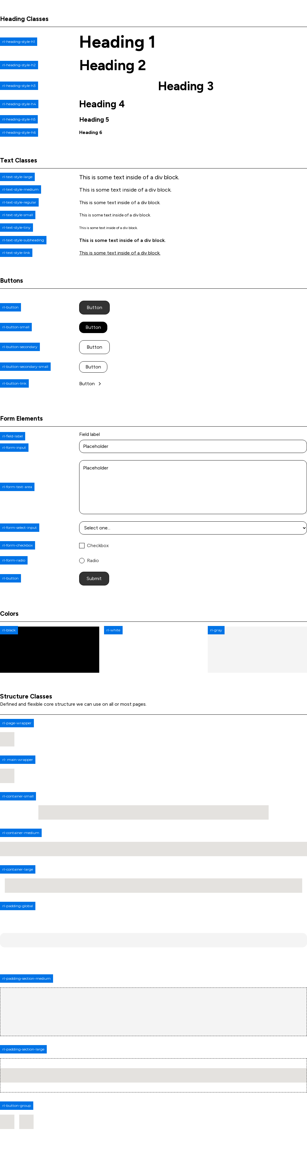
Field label (89, 434)
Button (94, 307)
